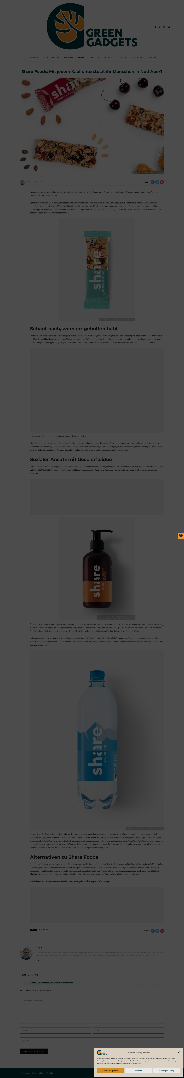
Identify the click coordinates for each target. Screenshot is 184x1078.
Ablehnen (138, 1070)
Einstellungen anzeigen (167, 1070)
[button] (178, 1052)
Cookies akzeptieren (110, 1070)
